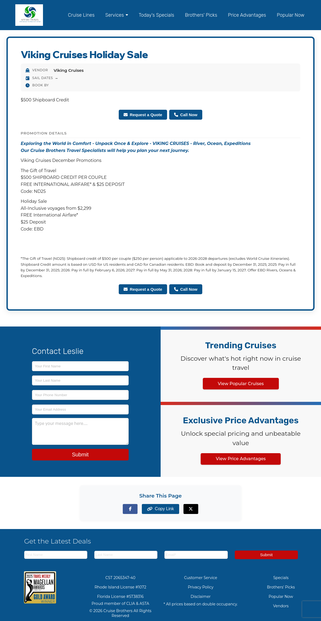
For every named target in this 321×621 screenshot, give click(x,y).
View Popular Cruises (241, 383)
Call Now (185, 114)
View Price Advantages (241, 458)
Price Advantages (247, 15)
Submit (80, 454)
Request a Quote (143, 114)
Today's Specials (156, 15)
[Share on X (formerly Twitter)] (190, 509)
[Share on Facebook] (130, 509)
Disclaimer (201, 596)
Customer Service (200, 577)
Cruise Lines (81, 15)
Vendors (281, 606)
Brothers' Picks (201, 15)
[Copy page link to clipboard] (160, 509)
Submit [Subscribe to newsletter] (266, 554)
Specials (280, 577)
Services (116, 15)
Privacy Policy (200, 587)
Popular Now (290, 15)
